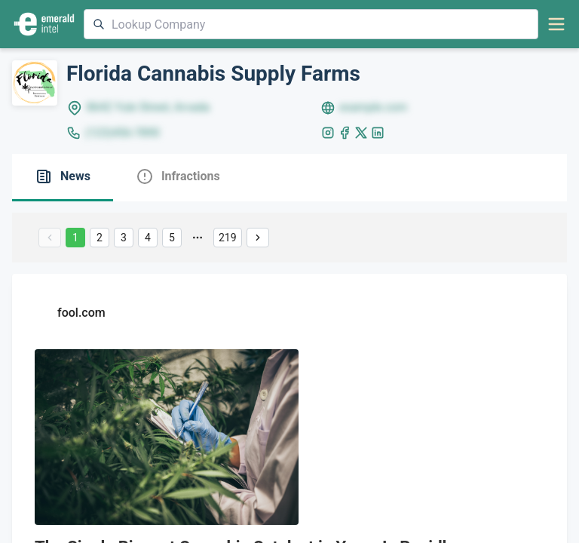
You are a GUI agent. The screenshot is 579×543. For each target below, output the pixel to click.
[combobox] (311, 24)
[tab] (62, 177)
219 (228, 238)
